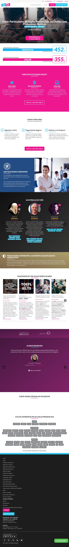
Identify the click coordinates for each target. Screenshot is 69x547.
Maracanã (49, 433)
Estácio (41, 430)
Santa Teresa (12, 435)
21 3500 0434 (49, 1)
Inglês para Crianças (8, 464)
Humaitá (5, 433)
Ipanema (11, 433)
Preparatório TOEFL (7, 477)
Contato (45, 4)
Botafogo (15, 430)
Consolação (59, 442)
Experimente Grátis (62, 4)
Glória (58, 430)
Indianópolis (9, 444)
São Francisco (43, 424)
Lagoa (26, 433)
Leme (43, 433)
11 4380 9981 (60, 1)
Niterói (34, 421)
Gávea (53, 430)
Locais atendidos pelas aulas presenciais (12, 507)
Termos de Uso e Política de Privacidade (12, 488)
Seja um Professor (7, 496)
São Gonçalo (52, 424)
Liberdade (28, 444)
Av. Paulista (9, 442)
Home (4, 458)
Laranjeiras (32, 433)
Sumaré (61, 444)
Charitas (23, 424)
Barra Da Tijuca (7, 430)
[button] (4, 224)
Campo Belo (44, 442)
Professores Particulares (8, 475)
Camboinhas (17, 424)
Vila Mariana (35, 447)
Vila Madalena (26, 447)
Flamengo (47, 430)
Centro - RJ (27, 430)
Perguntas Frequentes (36, 4)
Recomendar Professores (9, 494)
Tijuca (35, 435)
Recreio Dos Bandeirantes (59, 433)
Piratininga (35, 424)
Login (4, 490)
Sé (56, 444)
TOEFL (26, 298)
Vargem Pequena (56, 435)
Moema (34, 444)
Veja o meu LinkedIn (36, 370)
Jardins (22, 444)
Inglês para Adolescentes (9, 467)
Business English (7, 471)
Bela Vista (16, 442)
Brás (22, 442)
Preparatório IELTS (7, 479)
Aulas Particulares (7, 482)
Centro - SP (51, 442)
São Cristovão (28, 435)
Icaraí (29, 424)
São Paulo (34, 439)
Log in (66, 1)
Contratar (52, 4)
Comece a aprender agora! (34, 102)
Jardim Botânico (19, 433)
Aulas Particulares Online (9, 484)
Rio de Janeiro (34, 428)
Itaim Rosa (52, 444)
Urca (40, 435)
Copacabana (35, 430)
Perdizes (40, 444)
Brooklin (27, 442)
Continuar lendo (7, 319)
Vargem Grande (46, 435)
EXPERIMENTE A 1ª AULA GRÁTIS (34, 38)
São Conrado (20, 435)
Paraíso (46, 444)
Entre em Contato (7, 492)
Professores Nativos (7, 473)
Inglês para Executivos (8, 469)
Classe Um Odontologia (39, 365)
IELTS (21, 298)
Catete (21, 430)
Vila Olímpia (43, 447)
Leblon (38, 433)
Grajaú (63, 430)
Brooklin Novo (35, 442)
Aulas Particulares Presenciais (10, 486)
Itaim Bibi (16, 444)
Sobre (4, 460)
